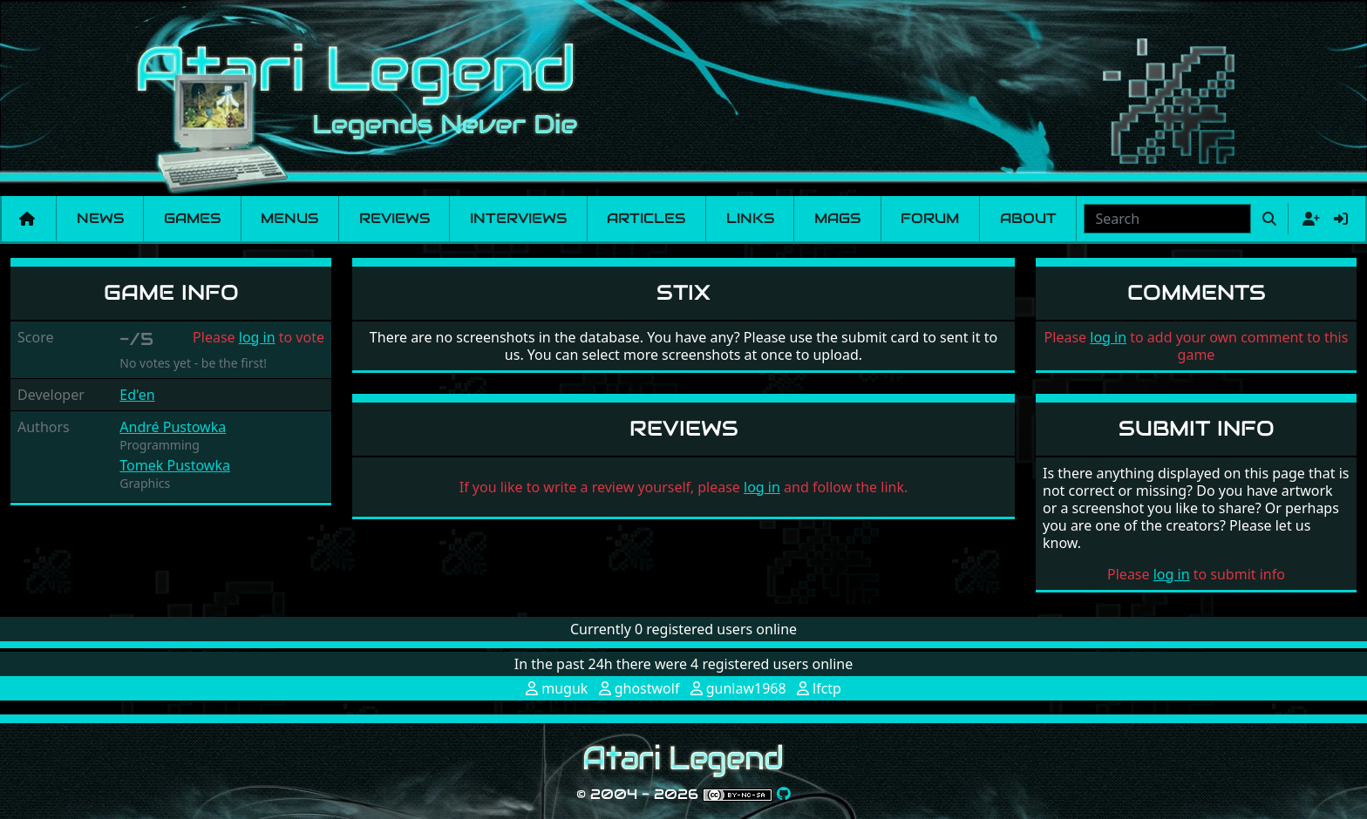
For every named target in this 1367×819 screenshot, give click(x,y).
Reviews (394, 218)
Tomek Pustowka (174, 465)
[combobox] (1167, 219)
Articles (646, 218)
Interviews (518, 218)
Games (192, 218)
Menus (289, 218)
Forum (930, 218)
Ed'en (136, 394)
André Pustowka (172, 427)
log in (257, 337)
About (1028, 218)
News (100, 218)
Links (750, 218)
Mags (837, 218)
